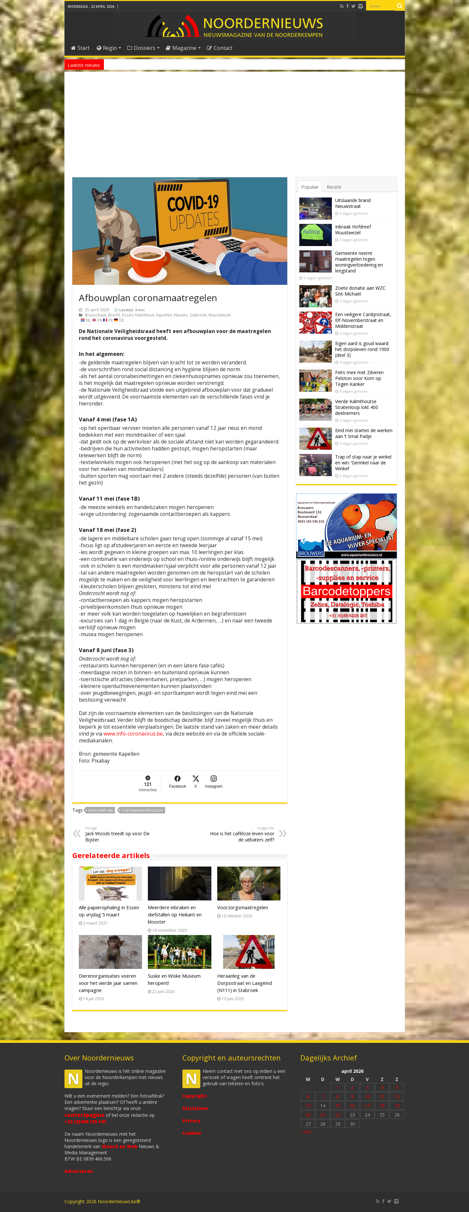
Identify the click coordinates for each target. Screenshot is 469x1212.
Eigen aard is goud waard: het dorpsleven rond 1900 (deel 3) (362, 349)
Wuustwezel (219, 314)
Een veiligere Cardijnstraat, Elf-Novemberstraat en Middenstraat (363, 320)
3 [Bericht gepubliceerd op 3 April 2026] (367, 1087)
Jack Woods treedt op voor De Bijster (118, 834)
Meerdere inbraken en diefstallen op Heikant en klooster (175, 914)
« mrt (305, 1132)
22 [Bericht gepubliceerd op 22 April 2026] (337, 1115)
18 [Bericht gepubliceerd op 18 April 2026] (382, 1105)
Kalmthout (144, 314)
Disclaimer (195, 1108)
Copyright (194, 1096)
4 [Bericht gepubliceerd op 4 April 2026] (382, 1087)
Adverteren (78, 1171)
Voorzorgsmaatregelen (242, 907)
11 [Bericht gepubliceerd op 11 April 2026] (382, 1096)
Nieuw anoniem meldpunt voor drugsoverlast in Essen (156, 64)
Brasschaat (95, 314)
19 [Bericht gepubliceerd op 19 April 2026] (397, 1105)
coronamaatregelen (142, 810)
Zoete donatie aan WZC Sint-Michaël (360, 291)
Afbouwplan (100, 810)
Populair (310, 187)
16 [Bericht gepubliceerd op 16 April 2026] (352, 1105)
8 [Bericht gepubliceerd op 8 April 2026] (337, 1096)
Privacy (191, 1120)
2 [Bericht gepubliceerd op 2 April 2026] (352, 1087)
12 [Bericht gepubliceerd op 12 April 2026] (397, 1096)
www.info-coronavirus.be (133, 733)
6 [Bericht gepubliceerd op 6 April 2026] (308, 1096)
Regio (107, 47)
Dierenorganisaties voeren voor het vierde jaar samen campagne (108, 982)
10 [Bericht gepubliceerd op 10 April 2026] (367, 1096)
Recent (334, 187)
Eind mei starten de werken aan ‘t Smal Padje (363, 433)
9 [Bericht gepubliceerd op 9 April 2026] (352, 1096)
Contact (220, 47)
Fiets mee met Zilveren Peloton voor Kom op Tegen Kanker (359, 378)
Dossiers (141, 47)
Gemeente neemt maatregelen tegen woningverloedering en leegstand (359, 262)
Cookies (191, 1133)
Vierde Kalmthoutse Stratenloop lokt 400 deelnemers (356, 407)
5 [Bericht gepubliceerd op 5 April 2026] (397, 1087)
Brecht (114, 314)
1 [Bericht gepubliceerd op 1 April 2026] (337, 1087)
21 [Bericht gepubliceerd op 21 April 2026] (322, 1115)
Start (80, 47)
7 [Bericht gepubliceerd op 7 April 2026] (322, 1096)
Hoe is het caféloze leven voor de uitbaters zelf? (240, 834)
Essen (127, 314)
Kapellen (164, 314)
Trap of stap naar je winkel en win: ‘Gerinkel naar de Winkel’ (363, 463)
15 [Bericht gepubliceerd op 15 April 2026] (337, 1105)
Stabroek (198, 314)
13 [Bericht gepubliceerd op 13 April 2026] (308, 1105)
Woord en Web (119, 1146)
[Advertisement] (234, 128)
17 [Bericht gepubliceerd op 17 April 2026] (367, 1105)
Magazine (181, 47)
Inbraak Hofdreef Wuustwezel (353, 230)
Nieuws (181, 314)
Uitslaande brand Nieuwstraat (353, 203)
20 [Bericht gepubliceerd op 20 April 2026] (308, 1115)
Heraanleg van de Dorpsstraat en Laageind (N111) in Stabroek (244, 982)
